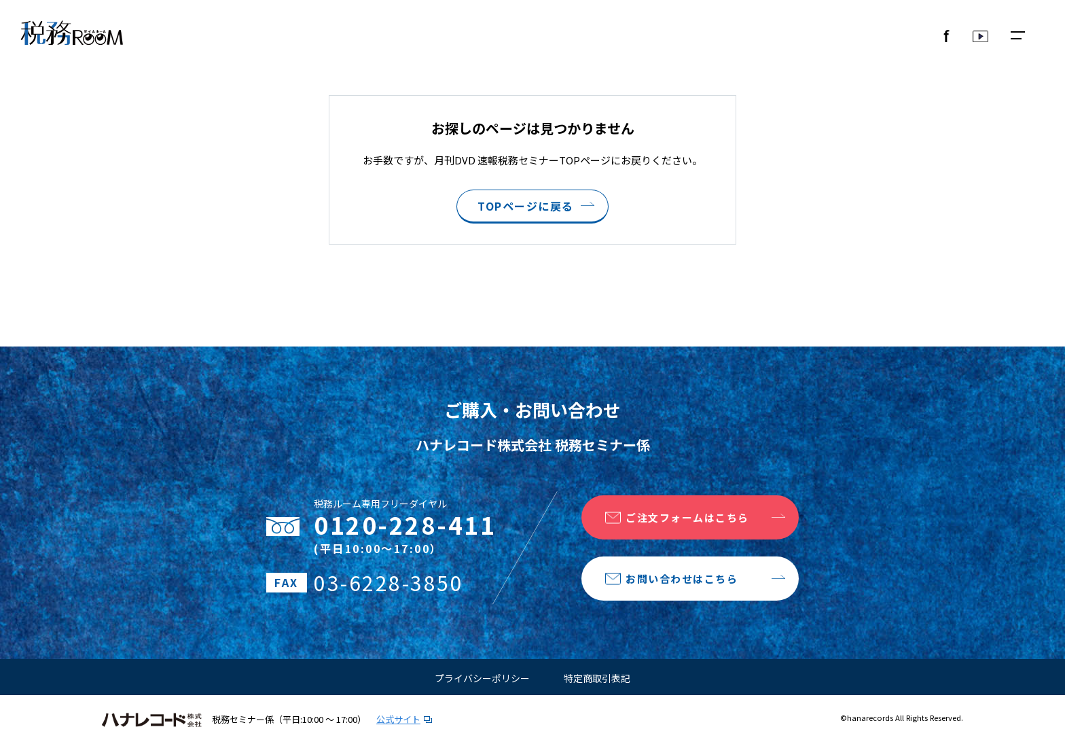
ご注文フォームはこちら (687, 517)
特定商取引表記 (597, 678)
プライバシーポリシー (482, 678)
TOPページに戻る (525, 206)
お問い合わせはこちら (682, 578)
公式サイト (398, 719)
